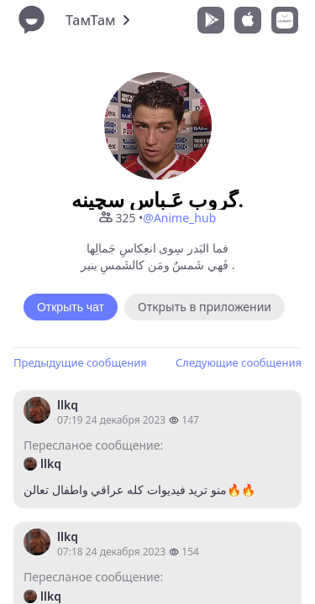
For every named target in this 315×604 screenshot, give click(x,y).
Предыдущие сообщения (80, 362)
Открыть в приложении (204, 307)
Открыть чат (70, 307)
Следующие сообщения (239, 362)
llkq (67, 405)
